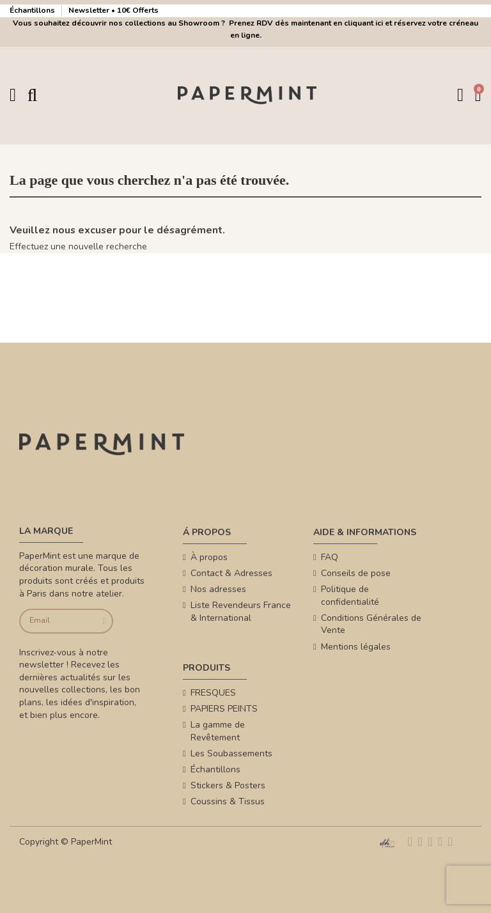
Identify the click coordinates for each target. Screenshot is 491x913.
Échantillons (33, 10)
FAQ (329, 557)
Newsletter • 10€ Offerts (113, 10)
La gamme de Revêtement (218, 731)
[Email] (56, 621)
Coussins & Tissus (228, 801)
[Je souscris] (102, 621)
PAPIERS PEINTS (224, 709)
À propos (209, 557)
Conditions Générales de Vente (371, 624)
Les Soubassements (231, 753)
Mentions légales (356, 647)
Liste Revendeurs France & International (241, 611)
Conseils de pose (356, 573)
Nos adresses (218, 589)
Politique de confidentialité (350, 595)
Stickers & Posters (228, 785)
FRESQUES (213, 693)
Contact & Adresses (231, 573)
